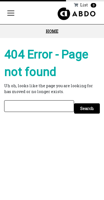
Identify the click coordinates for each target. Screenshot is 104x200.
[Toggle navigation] (11, 13)
